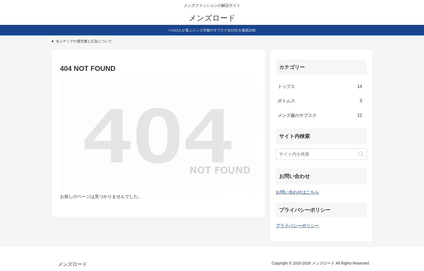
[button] (361, 154)
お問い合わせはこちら (297, 192)
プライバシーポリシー (297, 225)
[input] (321, 154)
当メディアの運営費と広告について (84, 41)
